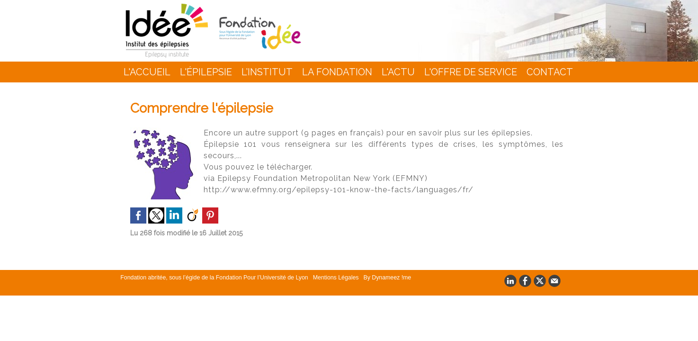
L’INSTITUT (267, 72)
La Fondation (337, 72)
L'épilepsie (206, 72)
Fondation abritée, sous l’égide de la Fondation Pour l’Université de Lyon (212, 277)
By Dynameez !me (377, 277)
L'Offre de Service (470, 72)
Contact (550, 72)
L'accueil (147, 72)
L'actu (398, 72)
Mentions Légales (329, 277)
